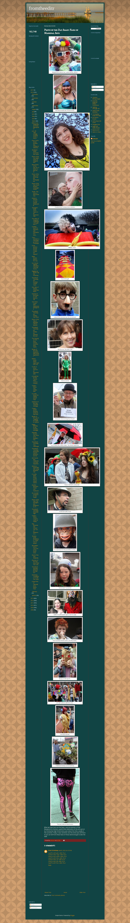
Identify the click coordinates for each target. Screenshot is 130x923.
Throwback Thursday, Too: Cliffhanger (35, 444)
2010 (32, 605)
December (35, 94)
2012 (32, 600)
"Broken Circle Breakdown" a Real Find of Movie (35, 539)
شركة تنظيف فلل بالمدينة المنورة (56, 861)
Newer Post (48, 892)
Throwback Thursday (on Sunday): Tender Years (35, 281)
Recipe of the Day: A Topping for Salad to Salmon (35, 419)
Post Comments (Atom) (58, 895)
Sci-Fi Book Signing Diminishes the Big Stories (35, 266)
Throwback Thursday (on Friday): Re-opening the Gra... (35, 332)
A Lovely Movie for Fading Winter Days (35, 396)
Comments (95, 90)
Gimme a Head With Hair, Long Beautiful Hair (35, 469)
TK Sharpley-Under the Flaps (96, 114)
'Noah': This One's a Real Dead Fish (35, 194)
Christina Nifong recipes (96, 98)
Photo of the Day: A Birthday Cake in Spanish (35, 322)
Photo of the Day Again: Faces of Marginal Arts (35, 159)
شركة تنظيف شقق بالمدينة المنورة (57, 853)
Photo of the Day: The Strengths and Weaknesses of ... (35, 503)
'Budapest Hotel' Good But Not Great (35, 152)
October (34, 102)
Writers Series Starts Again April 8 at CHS (35, 361)
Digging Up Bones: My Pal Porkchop (35, 273)
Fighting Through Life (95, 107)
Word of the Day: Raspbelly (35, 556)
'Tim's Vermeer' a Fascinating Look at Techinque (35, 240)
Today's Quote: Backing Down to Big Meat (35, 411)
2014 (32, 92)
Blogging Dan (96, 124)
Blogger (72, 915)
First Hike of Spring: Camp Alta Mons (35, 289)
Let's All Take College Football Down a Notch (35, 134)
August (34, 109)
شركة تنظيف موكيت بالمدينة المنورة (57, 854)
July (33, 111)
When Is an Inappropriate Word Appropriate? (35, 125)
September (35, 105)
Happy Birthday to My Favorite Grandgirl (35, 427)
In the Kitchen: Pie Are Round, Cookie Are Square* (35, 250)
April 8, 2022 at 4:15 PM (65, 850)
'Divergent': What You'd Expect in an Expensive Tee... (35, 212)
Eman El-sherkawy (53, 850)
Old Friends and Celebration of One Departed (35, 461)
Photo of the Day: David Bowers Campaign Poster (35, 186)
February (34, 591)
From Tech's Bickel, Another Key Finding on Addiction (35, 144)
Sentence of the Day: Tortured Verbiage (35, 404)
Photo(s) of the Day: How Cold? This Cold (35, 562)
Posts (94, 87)
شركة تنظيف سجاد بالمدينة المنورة (57, 863)
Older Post (82, 892)
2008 (32, 610)
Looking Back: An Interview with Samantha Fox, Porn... (35, 231)
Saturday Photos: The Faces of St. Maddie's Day (35, 436)
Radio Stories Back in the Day (34, 259)
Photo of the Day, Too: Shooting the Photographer (35, 177)
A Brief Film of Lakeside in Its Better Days (35, 585)
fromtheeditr (41, 8)
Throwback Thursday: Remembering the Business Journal (35, 452)
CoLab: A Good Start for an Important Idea (35, 370)
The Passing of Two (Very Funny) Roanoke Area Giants (35, 343)
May (33, 116)
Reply (49, 865)
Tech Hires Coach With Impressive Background (35, 305)
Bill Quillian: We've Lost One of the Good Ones (35, 549)
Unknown (95, 138)
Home (65, 892)
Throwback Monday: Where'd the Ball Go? (35, 569)
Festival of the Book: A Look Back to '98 (35, 296)
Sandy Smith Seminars (95, 111)
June (33, 114)
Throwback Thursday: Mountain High (35, 511)
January (34, 595)
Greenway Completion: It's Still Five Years (35, 577)
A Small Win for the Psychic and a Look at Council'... (35, 379)
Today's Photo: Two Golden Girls (34, 388)
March (34, 121)
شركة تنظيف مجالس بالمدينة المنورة (57, 856)
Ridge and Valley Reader (96, 127)
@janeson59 (95, 130)
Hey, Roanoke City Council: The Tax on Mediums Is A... (35, 529)
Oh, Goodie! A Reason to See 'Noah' (35, 495)
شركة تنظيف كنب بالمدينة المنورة (56, 859)
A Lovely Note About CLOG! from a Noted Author (34, 478)
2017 (32, 90)
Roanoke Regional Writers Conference (95, 103)
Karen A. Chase (96, 132)
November (35, 98)
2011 (32, 603)
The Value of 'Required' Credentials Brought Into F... (35, 221)
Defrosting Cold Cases (96, 121)
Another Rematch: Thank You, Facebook (35, 488)
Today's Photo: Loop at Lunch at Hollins (35, 518)
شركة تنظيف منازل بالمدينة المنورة (57, 858)
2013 (32, 598)
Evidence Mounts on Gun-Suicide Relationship (35, 201)
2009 (32, 607)
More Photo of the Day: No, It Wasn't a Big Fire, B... (35, 168)
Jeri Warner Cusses (95, 118)
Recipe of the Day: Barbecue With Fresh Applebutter (35, 352)
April (33, 118)
